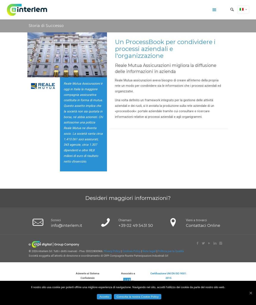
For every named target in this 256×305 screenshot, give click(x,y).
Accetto (104, 296)
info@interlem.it (66, 225)
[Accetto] (250, 293)
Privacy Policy (112, 251)
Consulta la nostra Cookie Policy (137, 296)
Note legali (149, 251)
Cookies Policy (131, 251)
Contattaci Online (203, 225)
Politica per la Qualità (171, 251)
